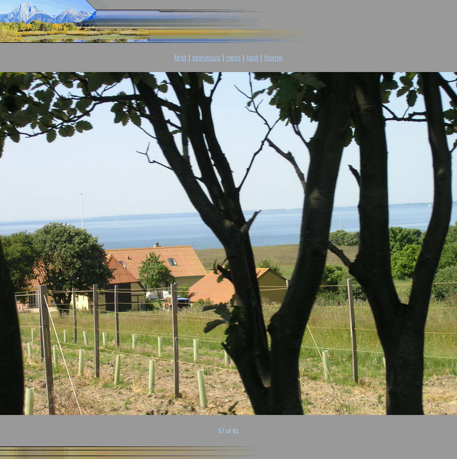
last (252, 57)
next (233, 57)
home (273, 57)
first (180, 57)
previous (207, 57)
